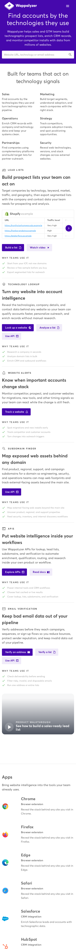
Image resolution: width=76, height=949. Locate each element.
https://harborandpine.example (20, 230)
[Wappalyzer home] (21, 6)
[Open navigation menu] (67, 6)
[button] (38, 54)
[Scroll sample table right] (69, 228)
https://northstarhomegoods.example (23, 225)
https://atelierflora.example (18, 236)
